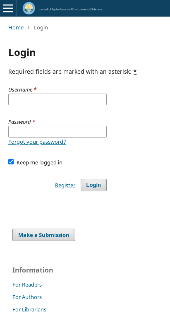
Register (65, 185)
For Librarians (29, 309)
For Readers (27, 284)
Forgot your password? (37, 141)
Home (16, 27)
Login (93, 185)
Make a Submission (43, 235)
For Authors (27, 297)
